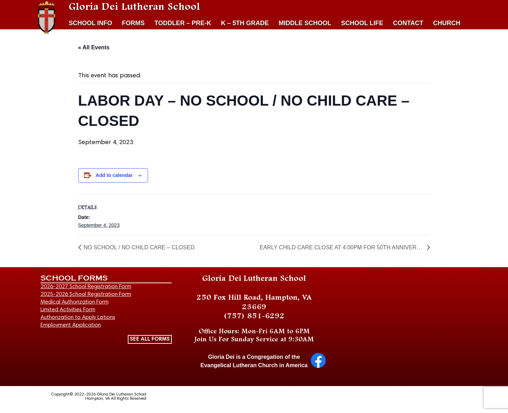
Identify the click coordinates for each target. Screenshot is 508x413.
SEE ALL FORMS (150, 339)
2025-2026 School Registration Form (86, 294)
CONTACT (408, 23)
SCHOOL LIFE (362, 23)
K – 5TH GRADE (245, 23)
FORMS (133, 23)
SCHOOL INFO (90, 23)
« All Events (94, 47)
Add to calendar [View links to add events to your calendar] (114, 175)
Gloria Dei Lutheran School (134, 7)
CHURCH (446, 23)
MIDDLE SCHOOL (305, 23)
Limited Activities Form (68, 310)
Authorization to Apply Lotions (78, 317)
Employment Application (71, 325)
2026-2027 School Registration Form (86, 287)
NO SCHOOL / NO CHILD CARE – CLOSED (139, 247)
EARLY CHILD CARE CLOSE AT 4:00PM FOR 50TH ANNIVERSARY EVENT (342, 247)
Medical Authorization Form (75, 302)
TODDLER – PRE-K (182, 23)
